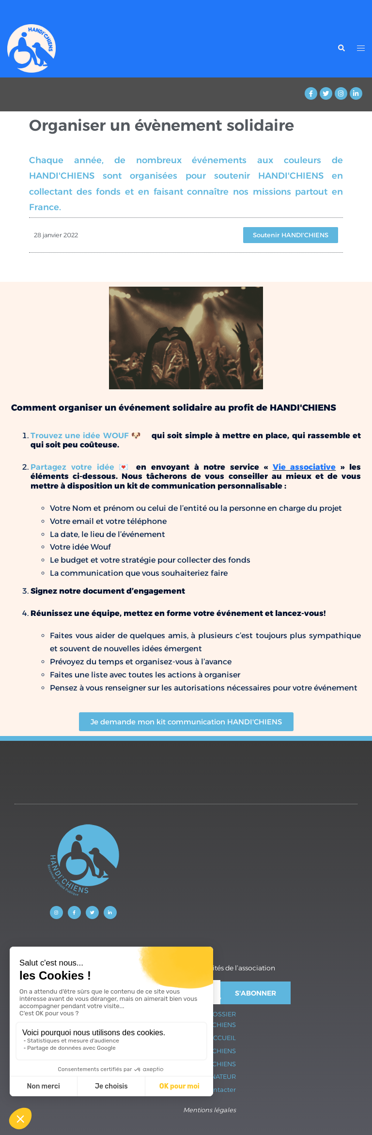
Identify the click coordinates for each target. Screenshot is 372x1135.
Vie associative (304, 467)
